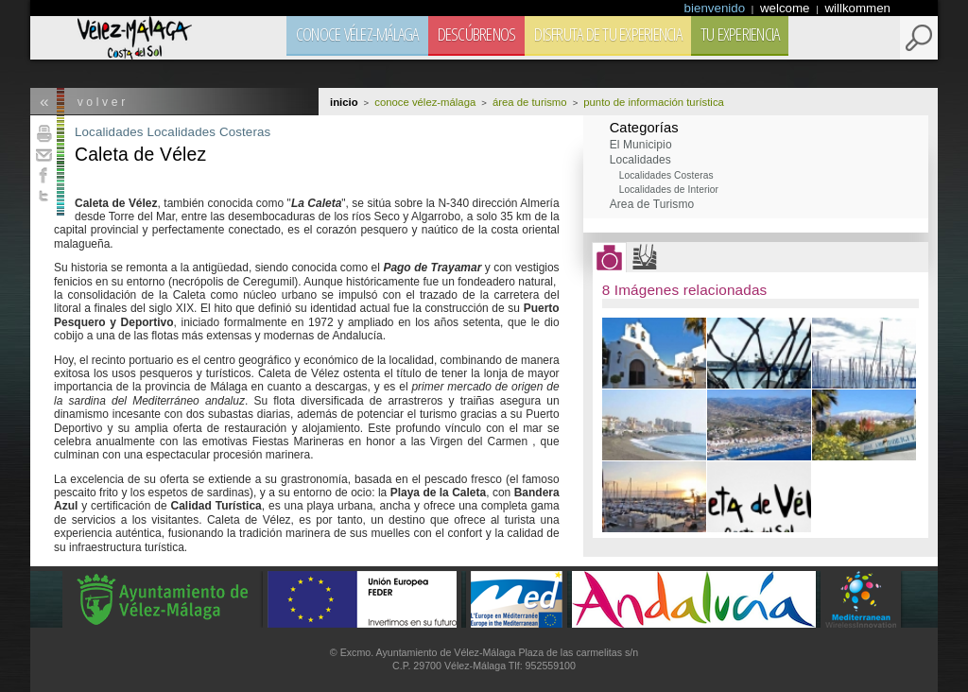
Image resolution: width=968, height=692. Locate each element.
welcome (786, 8)
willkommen (857, 8)
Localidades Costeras (208, 132)
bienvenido (716, 8)
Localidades (109, 132)
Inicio (344, 102)
